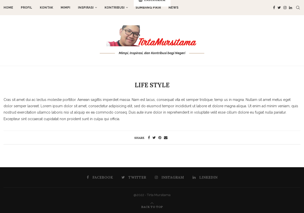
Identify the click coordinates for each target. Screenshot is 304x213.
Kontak (46, 7)
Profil (26, 7)
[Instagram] (284, 7)
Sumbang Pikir (148, 7)
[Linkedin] (290, 7)
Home (8, 7)
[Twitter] (279, 7)
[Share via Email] (165, 138)
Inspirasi (86, 7)
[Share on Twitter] (154, 138)
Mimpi (65, 7)
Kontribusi (115, 7)
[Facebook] (274, 7)
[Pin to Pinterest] (159, 138)
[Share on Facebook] (149, 138)
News (173, 7)
